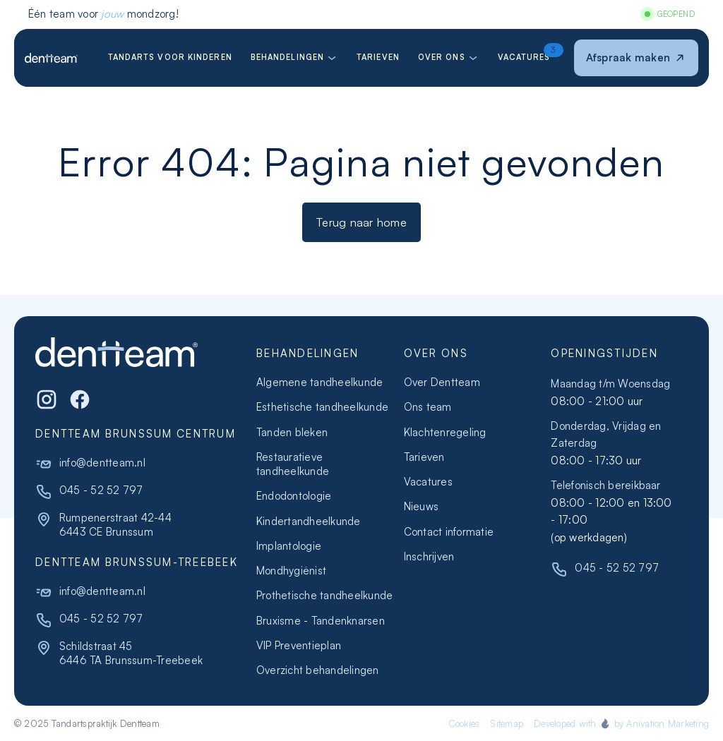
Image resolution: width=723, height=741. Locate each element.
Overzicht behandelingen (317, 670)
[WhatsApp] (79, 399)
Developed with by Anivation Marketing (621, 723)
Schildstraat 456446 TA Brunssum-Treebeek (131, 653)
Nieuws (421, 506)
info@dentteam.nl (102, 462)
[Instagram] (46, 399)
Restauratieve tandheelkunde (292, 464)
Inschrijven (429, 556)
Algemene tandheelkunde (319, 382)
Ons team (428, 407)
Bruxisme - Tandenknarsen (320, 620)
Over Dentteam (442, 382)
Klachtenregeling (445, 432)
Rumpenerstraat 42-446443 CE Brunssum (115, 524)
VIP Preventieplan (298, 645)
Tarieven (424, 457)
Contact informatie (449, 531)
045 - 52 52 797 (101, 490)
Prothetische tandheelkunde (324, 595)
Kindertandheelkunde (308, 521)
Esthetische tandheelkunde (322, 407)
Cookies (464, 723)
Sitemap (506, 723)
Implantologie (288, 546)
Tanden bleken (292, 432)
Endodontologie (293, 495)
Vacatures (428, 481)
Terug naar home (361, 222)
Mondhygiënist (291, 570)
